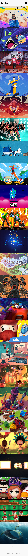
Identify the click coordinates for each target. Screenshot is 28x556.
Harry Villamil (5, 3)
